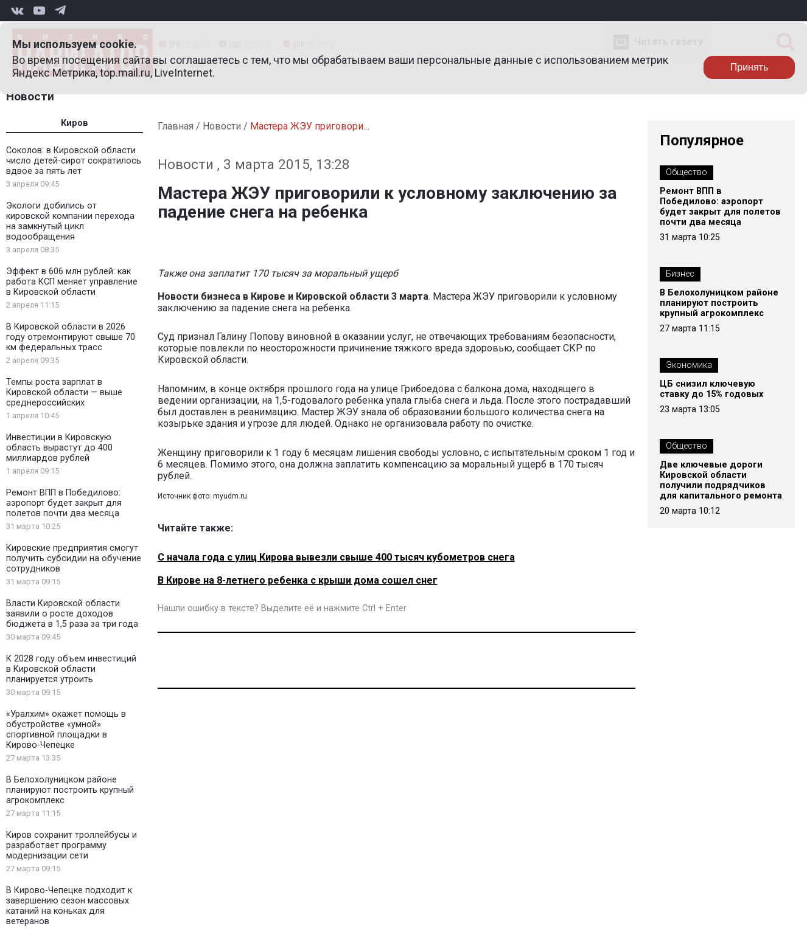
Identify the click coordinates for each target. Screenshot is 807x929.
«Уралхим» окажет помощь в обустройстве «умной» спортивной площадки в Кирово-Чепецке (66, 729)
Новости (30, 96)
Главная (176, 126)
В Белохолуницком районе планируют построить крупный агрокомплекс (70, 790)
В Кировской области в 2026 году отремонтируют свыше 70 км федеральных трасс (70, 337)
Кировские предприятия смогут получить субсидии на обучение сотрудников (73, 558)
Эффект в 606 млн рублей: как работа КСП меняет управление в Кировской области (72, 281)
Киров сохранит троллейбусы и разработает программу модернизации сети (71, 845)
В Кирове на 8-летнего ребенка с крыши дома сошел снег (298, 580)
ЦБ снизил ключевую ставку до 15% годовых (711, 389)
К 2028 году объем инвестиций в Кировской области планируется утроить (71, 669)
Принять (749, 67)
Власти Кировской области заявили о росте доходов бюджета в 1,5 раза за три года (72, 613)
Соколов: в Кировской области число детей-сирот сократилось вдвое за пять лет (73, 160)
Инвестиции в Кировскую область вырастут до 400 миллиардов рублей (59, 447)
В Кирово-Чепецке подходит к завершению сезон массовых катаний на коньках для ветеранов (69, 906)
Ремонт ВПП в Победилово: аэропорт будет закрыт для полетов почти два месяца (64, 503)
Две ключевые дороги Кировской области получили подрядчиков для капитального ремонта (721, 480)
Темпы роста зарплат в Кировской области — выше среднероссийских (64, 392)
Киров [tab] (74, 123)
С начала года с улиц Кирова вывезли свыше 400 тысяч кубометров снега (336, 557)
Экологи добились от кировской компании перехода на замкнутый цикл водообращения (70, 221)
